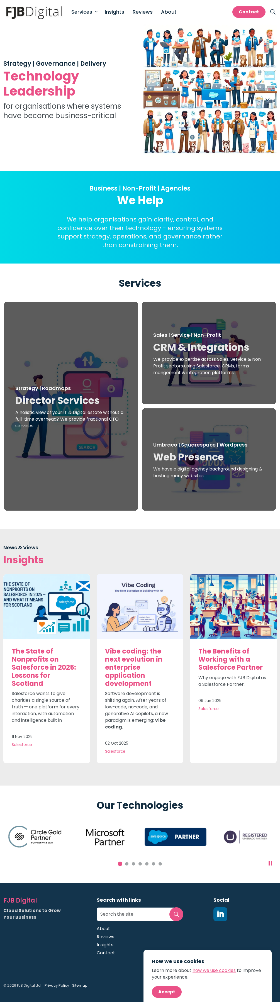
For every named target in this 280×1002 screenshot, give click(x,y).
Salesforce (22, 744)
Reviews (143, 11)
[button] (176, 914)
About (169, 11)
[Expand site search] (273, 12)
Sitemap (79, 985)
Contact (249, 12)
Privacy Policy (57, 985)
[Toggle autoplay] (270, 863)
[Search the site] (140, 914)
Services (81, 11)
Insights (114, 11)
